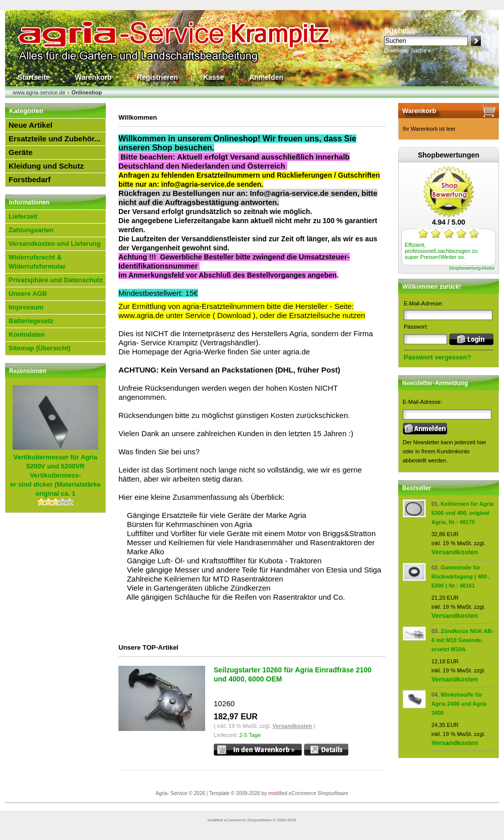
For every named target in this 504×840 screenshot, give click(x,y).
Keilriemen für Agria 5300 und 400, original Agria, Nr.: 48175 (462, 513)
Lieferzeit (23, 216)
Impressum (26, 307)
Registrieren (157, 77)
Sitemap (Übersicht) (40, 348)
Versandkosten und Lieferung (55, 243)
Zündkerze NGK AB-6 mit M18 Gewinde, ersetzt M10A (462, 640)
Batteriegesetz (31, 321)
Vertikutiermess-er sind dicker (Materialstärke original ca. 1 (55, 475)
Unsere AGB (28, 293)
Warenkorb (93, 77)
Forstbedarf (29, 179)
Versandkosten (292, 726)
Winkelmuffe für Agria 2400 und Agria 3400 (459, 704)
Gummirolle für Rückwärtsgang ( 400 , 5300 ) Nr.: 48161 (460, 576)
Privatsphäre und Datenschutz (56, 280)
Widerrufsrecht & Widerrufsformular (37, 261)
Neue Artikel (30, 125)
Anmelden (266, 77)
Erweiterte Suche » (407, 50)
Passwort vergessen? (437, 357)
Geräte (21, 152)
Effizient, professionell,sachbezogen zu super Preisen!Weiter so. (441, 251)
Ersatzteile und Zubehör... (55, 138)
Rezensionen (27, 371)
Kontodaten (27, 334)
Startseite (34, 77)
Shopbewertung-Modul (471, 268)
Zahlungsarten (31, 230)
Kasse (213, 77)
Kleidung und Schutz (46, 166)
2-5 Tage (250, 735)
